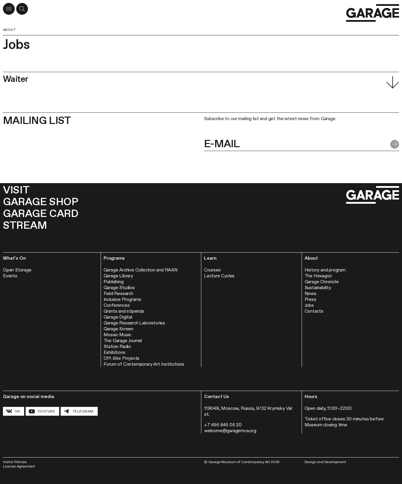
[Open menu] (9, 9)
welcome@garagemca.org (230, 430)
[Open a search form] (22, 9)
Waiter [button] (15, 79)
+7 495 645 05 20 (223, 424)
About (9, 30)
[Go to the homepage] (372, 13)
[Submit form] (394, 144)
